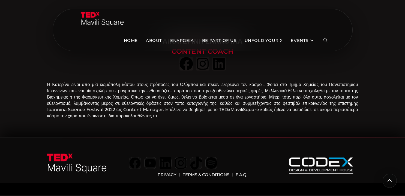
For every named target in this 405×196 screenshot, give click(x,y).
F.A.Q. (241, 174)
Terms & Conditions (206, 174)
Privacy (167, 174)
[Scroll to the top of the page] (390, 181)
